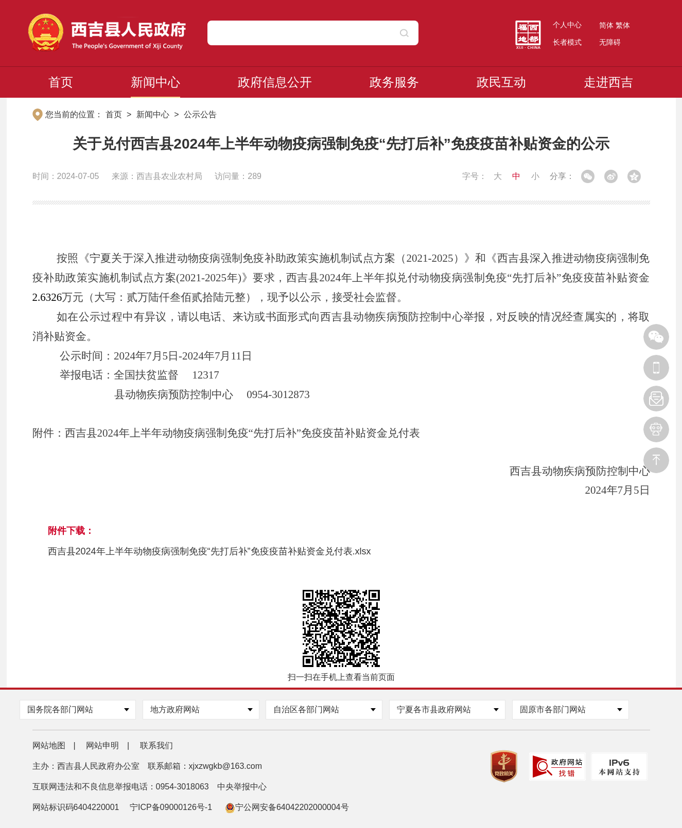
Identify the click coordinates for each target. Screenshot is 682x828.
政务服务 (394, 82)
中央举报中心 (242, 786)
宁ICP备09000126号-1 (172, 807)
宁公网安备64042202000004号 (287, 807)
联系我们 (156, 745)
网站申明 (102, 745)
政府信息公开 (275, 82)
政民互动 (501, 82)
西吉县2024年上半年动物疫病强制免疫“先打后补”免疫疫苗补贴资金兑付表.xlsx (209, 551)
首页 (60, 82)
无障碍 (610, 42)
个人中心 (567, 25)
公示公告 (200, 114)
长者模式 (567, 42)
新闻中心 (155, 82)
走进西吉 (608, 82)
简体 (606, 25)
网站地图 (48, 745)
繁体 (623, 25)
